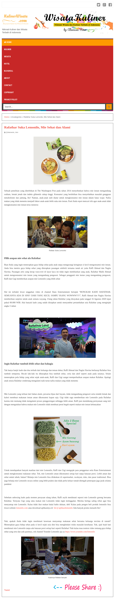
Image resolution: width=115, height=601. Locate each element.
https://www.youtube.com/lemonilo (80, 532)
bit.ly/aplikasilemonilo (63, 508)
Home (8, 42)
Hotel (7, 63)
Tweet (7, 590)
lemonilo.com (22, 508)
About (7, 78)
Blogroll (8, 70)
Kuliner (7, 49)
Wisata (7, 56)
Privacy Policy (10, 99)
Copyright (9, 92)
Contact (8, 85)
